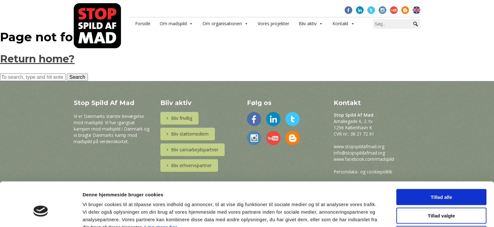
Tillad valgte (441, 182)
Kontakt (340, 23)
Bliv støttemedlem (188, 134)
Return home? (37, 59)
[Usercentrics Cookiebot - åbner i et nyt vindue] (40, 214)
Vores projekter (273, 23)
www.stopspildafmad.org (359, 146)
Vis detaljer (327, 214)
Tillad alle (441, 164)
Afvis (441, 201)
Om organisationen (222, 23)
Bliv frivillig (179, 118)
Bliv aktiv (308, 23)
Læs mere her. (161, 194)
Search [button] (77, 77)
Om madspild (173, 23)
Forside (142, 23)
